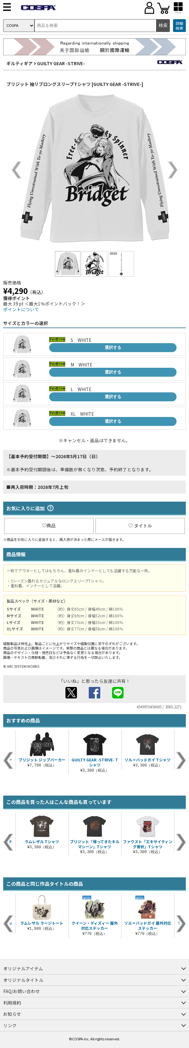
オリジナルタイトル (23, 980)
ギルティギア (19, 63)
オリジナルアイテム (23, 968)
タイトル (140, 525)
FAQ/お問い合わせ (21, 991)
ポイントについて (21, 309)
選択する (113, 347)
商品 (49, 525)
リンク (10, 1025)
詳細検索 (179, 25)
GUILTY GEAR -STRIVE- (61, 63)
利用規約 (12, 1002)
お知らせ (12, 1014)
